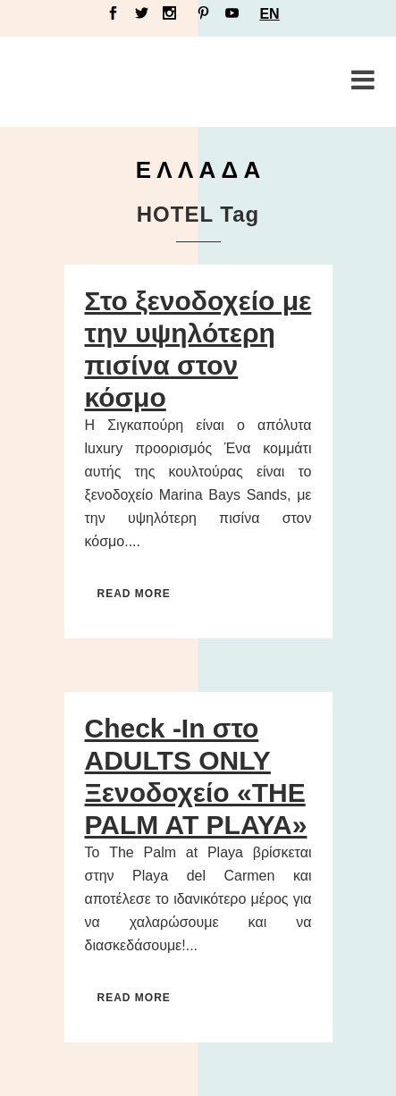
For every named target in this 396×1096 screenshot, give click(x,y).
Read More (134, 593)
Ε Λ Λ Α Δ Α (198, 169)
